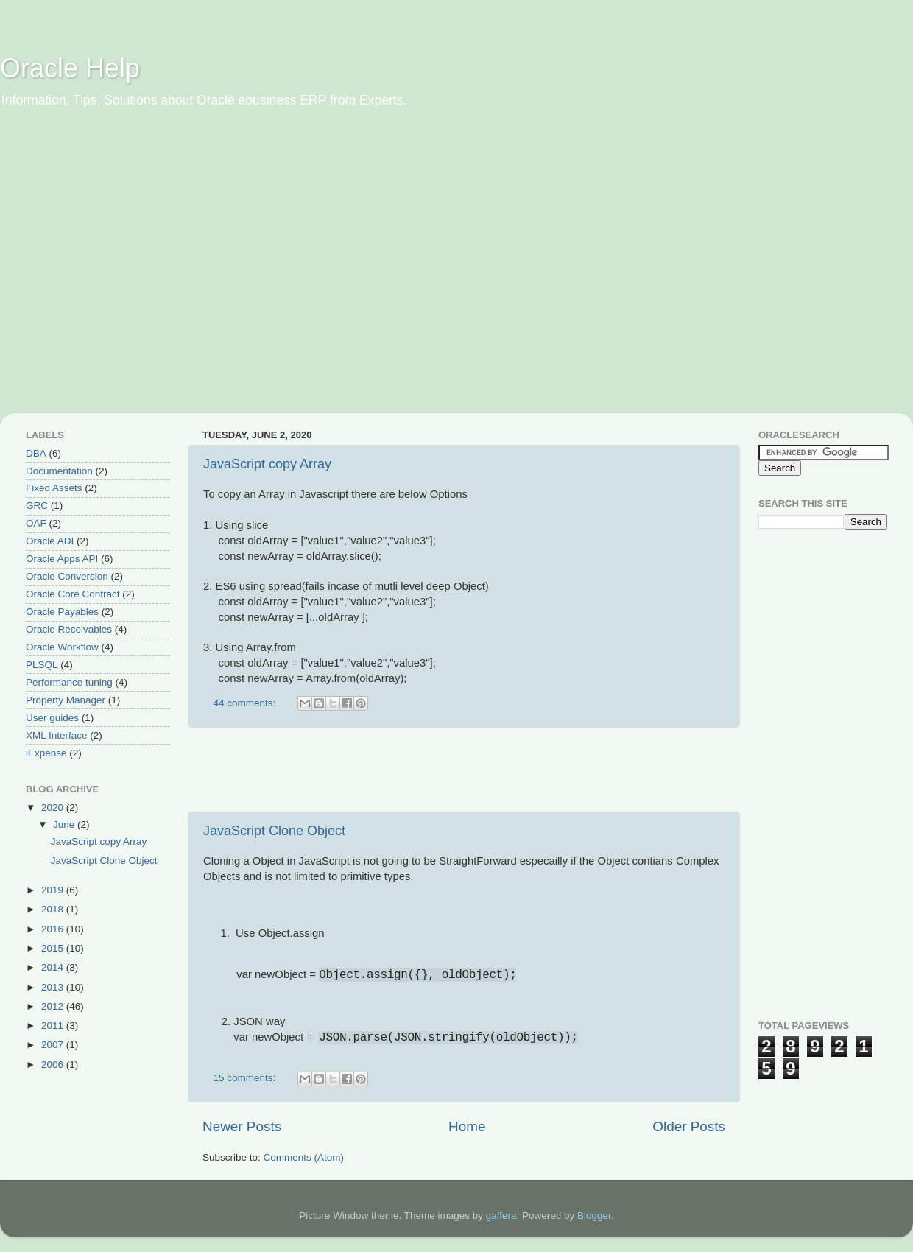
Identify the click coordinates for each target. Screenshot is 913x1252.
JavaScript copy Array (267, 464)
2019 (53, 890)
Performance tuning (69, 682)
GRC (37, 505)
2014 (53, 967)
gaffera (501, 1215)
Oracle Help (70, 68)
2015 (53, 948)
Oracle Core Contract (73, 593)
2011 (53, 1025)
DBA (36, 453)
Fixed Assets (54, 487)
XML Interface (57, 735)
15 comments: (246, 1077)
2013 (53, 987)
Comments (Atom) (304, 1157)
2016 (53, 929)
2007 (53, 1044)
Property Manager (65, 700)
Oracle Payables (62, 611)
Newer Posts (241, 1126)
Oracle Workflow (62, 647)
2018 (53, 909)
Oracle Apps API (62, 558)
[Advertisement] (138, 271)
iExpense (46, 753)
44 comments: (246, 702)
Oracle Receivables (69, 629)
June (65, 824)
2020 (53, 807)
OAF (36, 523)
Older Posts (688, 1126)
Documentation (59, 470)
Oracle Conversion (67, 576)
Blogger (594, 1215)
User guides (52, 717)
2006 (53, 1064)
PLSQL (42, 664)
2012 (53, 1006)
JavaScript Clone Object (274, 830)
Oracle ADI (50, 540)
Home (466, 1126)
